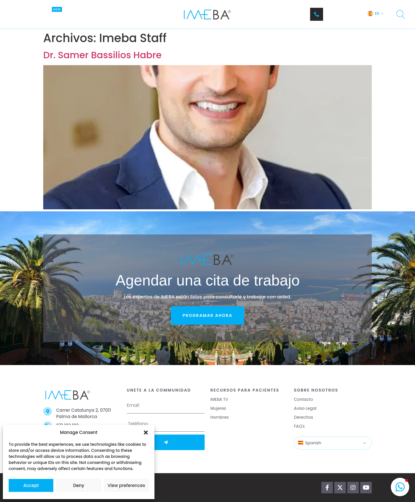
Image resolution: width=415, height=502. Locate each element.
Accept (31, 485)
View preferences (126, 485)
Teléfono (335, 11)
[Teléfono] (316, 14)
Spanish (309, 443)
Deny (78, 485)
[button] (146, 432)
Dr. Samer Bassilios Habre (102, 54)
